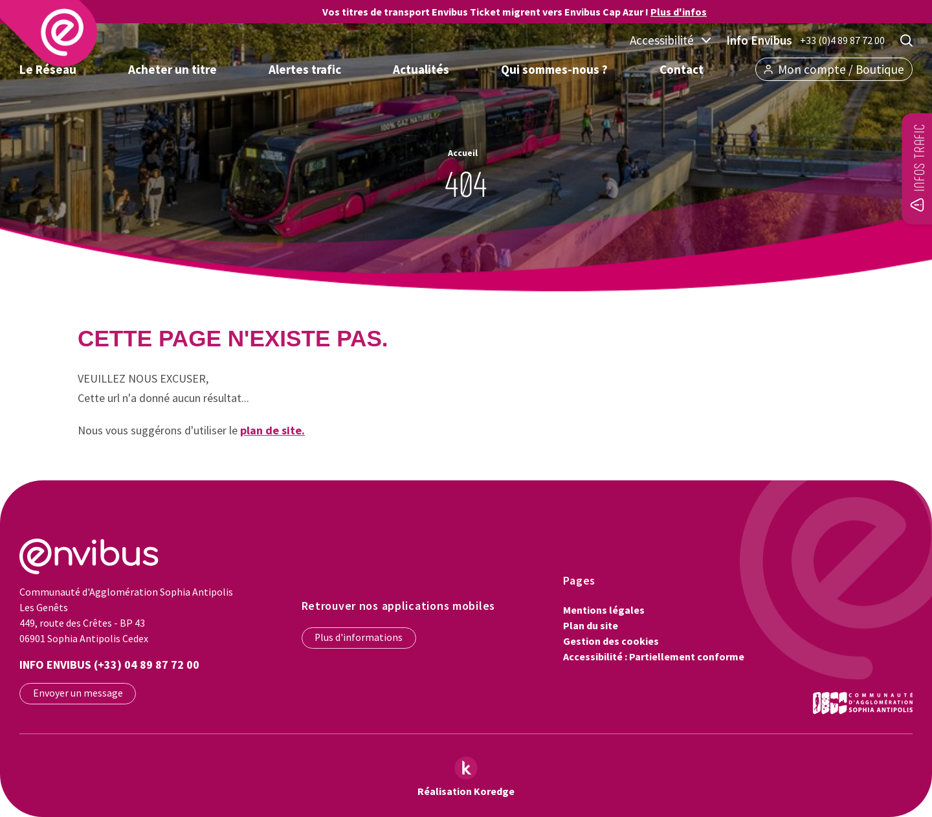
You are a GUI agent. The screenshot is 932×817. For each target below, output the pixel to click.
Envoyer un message (78, 693)
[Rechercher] (906, 40)
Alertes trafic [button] (305, 69)
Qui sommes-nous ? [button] (554, 69)
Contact (682, 69)
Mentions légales (604, 609)
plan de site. (272, 430)
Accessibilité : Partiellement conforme (653, 656)
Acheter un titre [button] (172, 69)
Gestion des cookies (611, 640)
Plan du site (590, 625)
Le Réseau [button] (47, 69)
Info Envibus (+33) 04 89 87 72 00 (109, 664)
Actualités (421, 69)
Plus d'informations (359, 637)
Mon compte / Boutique (834, 69)
